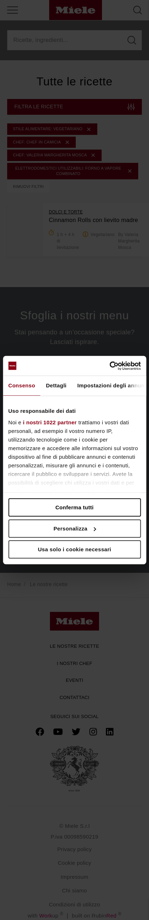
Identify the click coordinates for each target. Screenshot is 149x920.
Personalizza (74, 528)
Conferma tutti (74, 507)
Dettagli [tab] (56, 385)
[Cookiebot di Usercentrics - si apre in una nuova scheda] (109, 366)
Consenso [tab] (21, 385)
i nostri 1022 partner (50, 422)
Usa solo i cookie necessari (74, 549)
